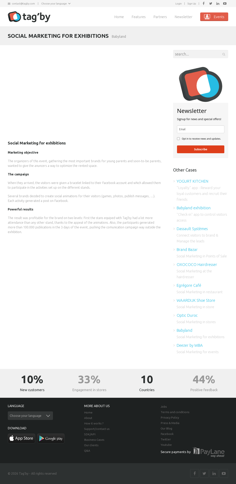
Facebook (167, 434)
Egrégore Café (189, 285)
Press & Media (170, 423)
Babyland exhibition (194, 208)
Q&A (87, 450)
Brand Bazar (187, 249)
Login (178, 3)
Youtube (166, 444)
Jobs (164, 406)
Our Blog (166, 428)
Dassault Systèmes (192, 228)
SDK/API (89, 434)
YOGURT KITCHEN (192, 181)
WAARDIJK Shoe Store (196, 300)
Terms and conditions (175, 412)
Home (88, 412)
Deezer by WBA (190, 345)
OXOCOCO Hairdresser (197, 264)
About (88, 418)
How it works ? (94, 423)
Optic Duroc (187, 315)
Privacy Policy (170, 417)
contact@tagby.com (23, 3)
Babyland (184, 330)
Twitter (166, 439)
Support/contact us (97, 428)
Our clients (91, 445)
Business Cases (94, 439)
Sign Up (191, 3)
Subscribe (200, 149)
